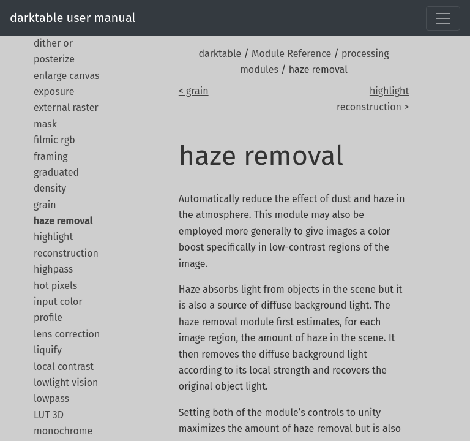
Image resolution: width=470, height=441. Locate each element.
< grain (194, 91)
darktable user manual (72, 17)
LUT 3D (49, 415)
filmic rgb (54, 140)
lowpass (51, 398)
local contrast (64, 366)
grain (45, 205)
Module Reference (291, 53)
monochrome (63, 431)
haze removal (63, 221)
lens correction (67, 334)
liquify (48, 350)
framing (51, 156)
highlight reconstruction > (373, 99)
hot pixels (55, 286)
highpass (53, 269)
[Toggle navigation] (443, 18)
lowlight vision (66, 382)
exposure (54, 91)
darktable (219, 53)
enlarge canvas (66, 75)
